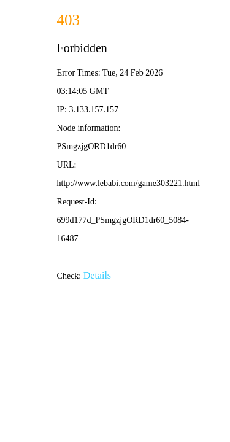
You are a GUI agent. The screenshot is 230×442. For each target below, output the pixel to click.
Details (97, 275)
